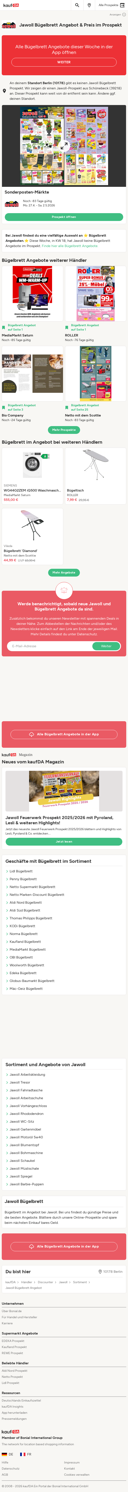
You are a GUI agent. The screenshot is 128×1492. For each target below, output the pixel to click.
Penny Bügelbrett (21, 879)
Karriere (7, 1323)
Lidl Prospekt (10, 1383)
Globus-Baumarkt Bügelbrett (29, 981)
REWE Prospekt (12, 1353)
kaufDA (10, 1282)
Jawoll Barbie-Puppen (24, 1184)
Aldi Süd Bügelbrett (22, 910)
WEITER (63, 62)
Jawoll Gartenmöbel (23, 1129)
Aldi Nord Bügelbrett (23, 902)
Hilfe (5, 1462)
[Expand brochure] (64, 146)
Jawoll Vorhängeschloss (26, 1106)
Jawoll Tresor (17, 1082)
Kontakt (69, 1468)
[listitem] (32, 304)
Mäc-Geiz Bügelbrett (24, 989)
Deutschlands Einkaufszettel (21, 1400)
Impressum (72, 1462)
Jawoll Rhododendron (24, 1114)
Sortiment (80, 1282)
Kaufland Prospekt (14, 1347)
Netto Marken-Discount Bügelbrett (34, 895)
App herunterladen (14, 1413)
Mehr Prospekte (64, 430)
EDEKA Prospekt (13, 1341)
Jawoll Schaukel (20, 1161)
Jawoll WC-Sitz (19, 1121)
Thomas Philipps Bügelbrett (28, 918)
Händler (26, 1282)
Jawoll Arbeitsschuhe (24, 1098)
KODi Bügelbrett (20, 926)
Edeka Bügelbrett (21, 973)
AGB (5, 1475)
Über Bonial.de (12, 1311)
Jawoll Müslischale (22, 1168)
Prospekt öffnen (64, 217)
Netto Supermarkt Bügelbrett (30, 887)
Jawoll (63, 1282)
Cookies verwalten (76, 1475)
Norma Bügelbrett (21, 934)
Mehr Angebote (64, 572)
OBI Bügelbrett (19, 957)
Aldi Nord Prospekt (14, 1371)
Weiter (106, 646)
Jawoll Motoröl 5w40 (24, 1137)
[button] (64, 164)
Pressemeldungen (14, 1419)
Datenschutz (87, 634)
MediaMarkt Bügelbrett (25, 949)
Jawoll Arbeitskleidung (25, 1074)
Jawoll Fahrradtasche (24, 1090)
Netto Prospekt (12, 1377)
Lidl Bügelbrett (19, 871)
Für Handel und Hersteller (19, 1317)
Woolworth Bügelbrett (24, 965)
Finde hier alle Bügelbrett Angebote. (70, 246)
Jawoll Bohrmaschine (24, 1153)
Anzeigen (118, 14)
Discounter (45, 1282)
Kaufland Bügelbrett (23, 942)
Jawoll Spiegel (18, 1176)
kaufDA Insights (12, 1406)
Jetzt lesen (64, 841)
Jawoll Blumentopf (22, 1145)
